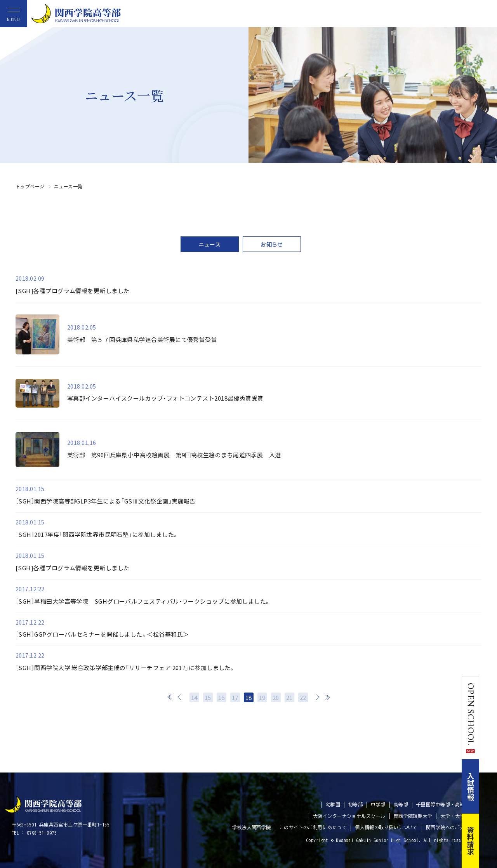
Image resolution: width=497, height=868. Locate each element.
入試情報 (488, 786)
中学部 (378, 804)
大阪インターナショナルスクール (349, 816)
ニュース (210, 244)
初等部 (355, 804)
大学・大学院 (454, 816)
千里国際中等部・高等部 (442, 804)
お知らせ (272, 244)
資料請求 (488, 840)
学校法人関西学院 (251, 827)
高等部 (401, 804)
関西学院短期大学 (413, 816)
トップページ (30, 186)
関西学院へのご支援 (447, 827)
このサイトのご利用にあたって (313, 827)
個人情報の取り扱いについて (386, 827)
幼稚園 (333, 804)
